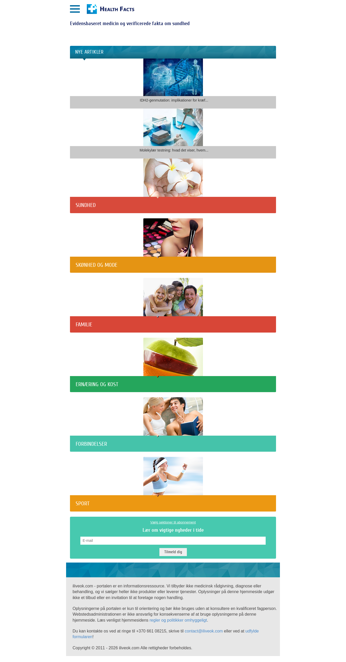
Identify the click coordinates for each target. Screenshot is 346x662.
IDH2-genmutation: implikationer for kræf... (174, 100)
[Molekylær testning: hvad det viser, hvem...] (173, 143)
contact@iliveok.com (204, 631)
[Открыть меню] (75, 9)
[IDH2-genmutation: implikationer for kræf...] (173, 93)
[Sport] (173, 494)
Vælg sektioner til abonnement (173, 522)
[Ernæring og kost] (173, 374)
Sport (82, 503)
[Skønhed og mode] (173, 255)
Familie (84, 324)
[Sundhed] (173, 195)
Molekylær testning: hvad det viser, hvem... (174, 150)
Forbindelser (91, 444)
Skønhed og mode (96, 265)
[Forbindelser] (173, 434)
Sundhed (86, 205)
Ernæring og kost (97, 384)
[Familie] (173, 315)
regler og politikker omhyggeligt (178, 620)
